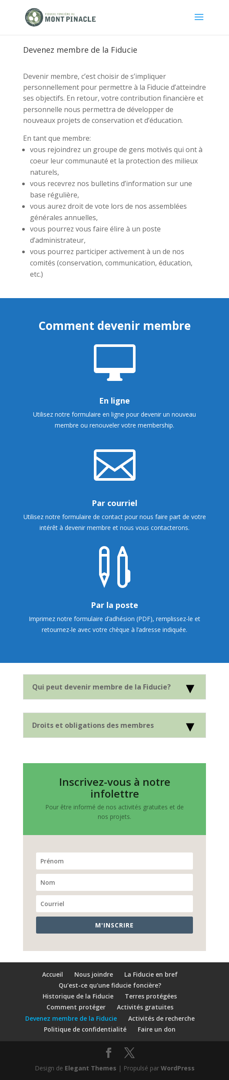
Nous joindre (93, 974)
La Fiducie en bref (151, 974)
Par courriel (114, 503)
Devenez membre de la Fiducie (71, 1018)
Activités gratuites (145, 1007)
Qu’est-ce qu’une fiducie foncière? (110, 985)
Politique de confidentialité (85, 1029)
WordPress (178, 1068)
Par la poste (114, 605)
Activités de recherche (161, 1018)
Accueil (52, 974)
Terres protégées (151, 996)
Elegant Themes (90, 1068)
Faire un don (157, 1029)
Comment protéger (76, 1007)
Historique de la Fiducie (78, 996)
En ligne (114, 400)
